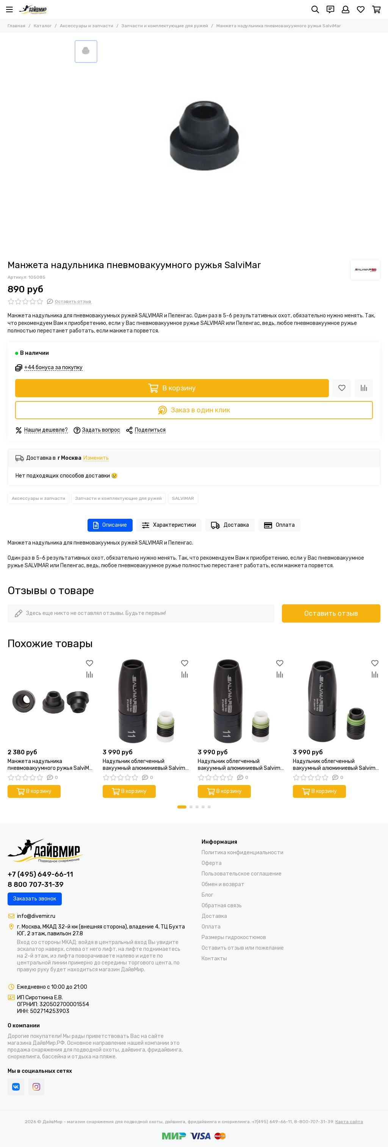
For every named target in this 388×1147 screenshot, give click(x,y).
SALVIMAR (183, 498)
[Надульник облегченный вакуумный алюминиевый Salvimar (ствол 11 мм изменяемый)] (241, 701)
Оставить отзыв (331, 613)
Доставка (230, 525)
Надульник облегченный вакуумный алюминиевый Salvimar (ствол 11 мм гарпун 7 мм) (146, 765)
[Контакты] (330, 9)
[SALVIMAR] (365, 270)
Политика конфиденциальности (242, 852)
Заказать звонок (34, 899)
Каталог (43, 25)
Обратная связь (222, 905)
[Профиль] (345, 9)
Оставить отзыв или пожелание (243, 948)
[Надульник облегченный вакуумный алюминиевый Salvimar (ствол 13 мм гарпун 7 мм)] (336, 701)
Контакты (214, 958)
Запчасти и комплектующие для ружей (165, 25)
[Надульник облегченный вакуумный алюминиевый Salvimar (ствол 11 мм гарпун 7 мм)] (146, 701)
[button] (181, 806)
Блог (207, 895)
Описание (110, 525)
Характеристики (169, 525)
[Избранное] (360, 9)
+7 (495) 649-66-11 (40, 874)
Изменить (96, 458)
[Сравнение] (364, 388)
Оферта (212, 863)
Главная (16, 25)
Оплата (279, 525)
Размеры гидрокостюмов (234, 937)
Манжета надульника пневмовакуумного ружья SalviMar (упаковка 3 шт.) (51, 765)
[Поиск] (315, 9)
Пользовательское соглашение (242, 874)
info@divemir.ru (36, 916)
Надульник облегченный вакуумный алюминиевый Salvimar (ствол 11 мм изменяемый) (241, 765)
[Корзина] (376, 9)
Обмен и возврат (223, 884)
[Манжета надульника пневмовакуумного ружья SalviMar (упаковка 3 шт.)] (51, 701)
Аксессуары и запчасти (86, 25)
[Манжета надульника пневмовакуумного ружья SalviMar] (207, 146)
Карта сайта (349, 1121)
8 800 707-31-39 (36, 884)
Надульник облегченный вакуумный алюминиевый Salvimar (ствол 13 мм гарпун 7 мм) (336, 765)
